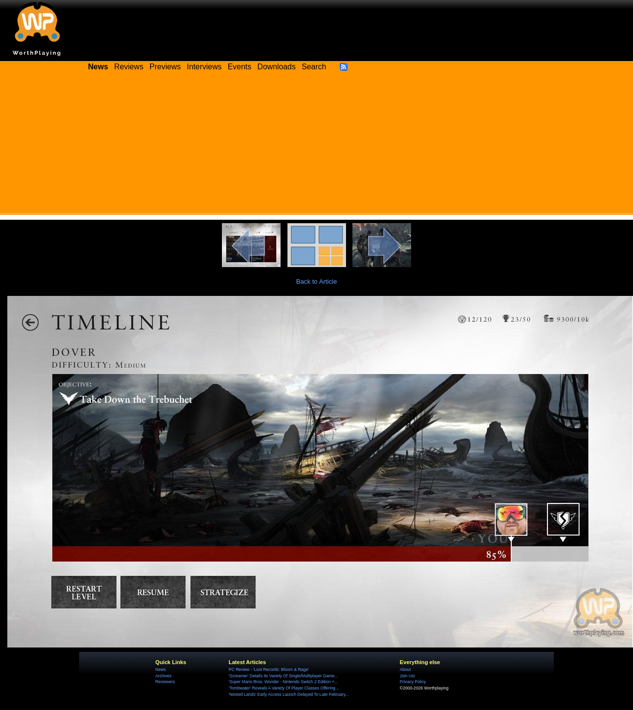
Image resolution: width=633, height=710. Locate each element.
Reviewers (165, 681)
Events (239, 67)
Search (314, 67)
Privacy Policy (413, 681)
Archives (163, 675)
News (160, 669)
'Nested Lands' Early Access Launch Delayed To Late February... (289, 694)
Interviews (204, 67)
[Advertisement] (316, 146)
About (405, 669)
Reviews (129, 67)
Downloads (277, 67)
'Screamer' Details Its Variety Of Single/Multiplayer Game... (283, 675)
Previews (165, 67)
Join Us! (407, 675)
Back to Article (316, 281)
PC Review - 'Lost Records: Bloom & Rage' (269, 669)
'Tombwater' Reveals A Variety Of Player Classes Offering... (284, 688)
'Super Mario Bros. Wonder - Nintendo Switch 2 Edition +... (283, 681)
